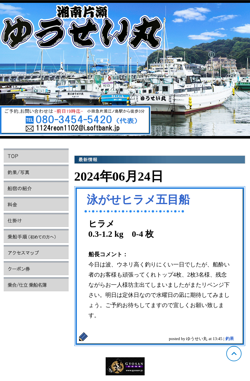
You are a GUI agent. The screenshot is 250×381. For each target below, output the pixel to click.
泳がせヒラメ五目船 (138, 199)
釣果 (229, 338)
